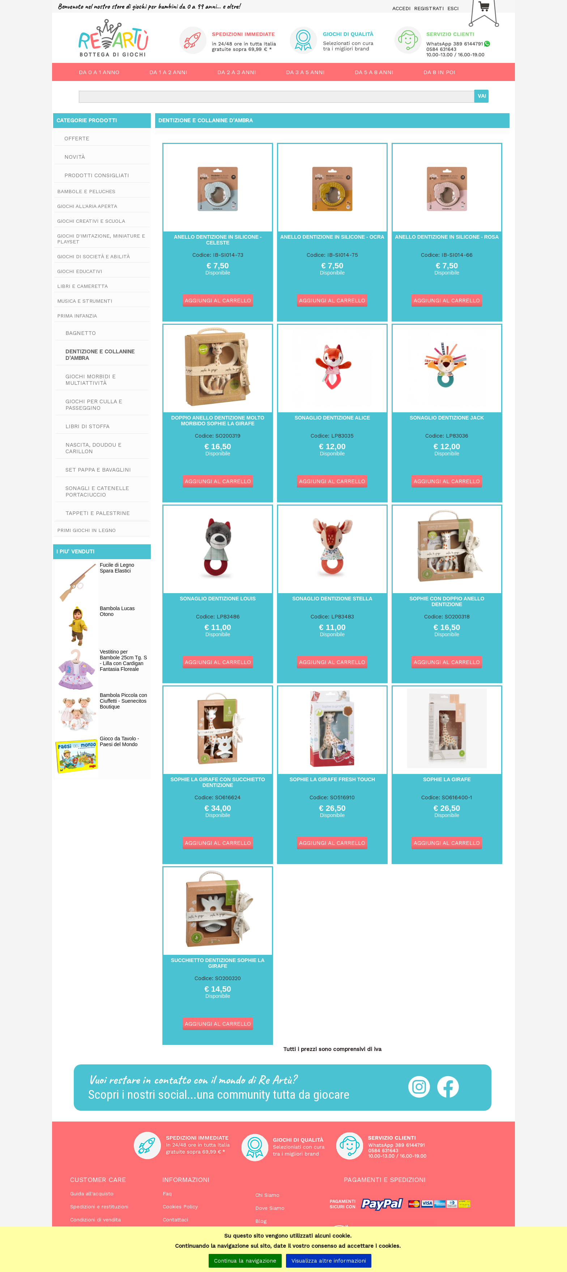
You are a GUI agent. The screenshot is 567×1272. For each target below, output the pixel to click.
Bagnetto (80, 333)
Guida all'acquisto (92, 1193)
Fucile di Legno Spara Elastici (117, 568)
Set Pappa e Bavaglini (98, 470)
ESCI (453, 8)
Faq (167, 1193)
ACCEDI (401, 8)
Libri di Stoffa (87, 426)
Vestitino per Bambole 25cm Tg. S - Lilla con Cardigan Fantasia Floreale (123, 660)
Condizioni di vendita (95, 1219)
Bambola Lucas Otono (117, 611)
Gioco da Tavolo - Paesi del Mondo (119, 741)
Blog (261, 1221)
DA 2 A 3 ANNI (236, 72)
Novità (74, 157)
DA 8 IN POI (439, 72)
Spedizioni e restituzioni (99, 1206)
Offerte (76, 138)
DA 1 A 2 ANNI (168, 72)
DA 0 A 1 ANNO (99, 72)
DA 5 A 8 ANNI (374, 72)
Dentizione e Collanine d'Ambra (100, 354)
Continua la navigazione (245, 1261)
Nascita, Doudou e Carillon (93, 448)
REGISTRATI (429, 8)
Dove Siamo (270, 1208)
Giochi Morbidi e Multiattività (90, 379)
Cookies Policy (180, 1206)
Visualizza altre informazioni (328, 1261)
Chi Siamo (267, 1195)
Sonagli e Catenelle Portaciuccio (97, 491)
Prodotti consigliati (96, 175)
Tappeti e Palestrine (97, 513)
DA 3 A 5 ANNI (305, 72)
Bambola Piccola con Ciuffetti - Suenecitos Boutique (123, 701)
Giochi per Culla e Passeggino (93, 404)
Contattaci (175, 1219)
